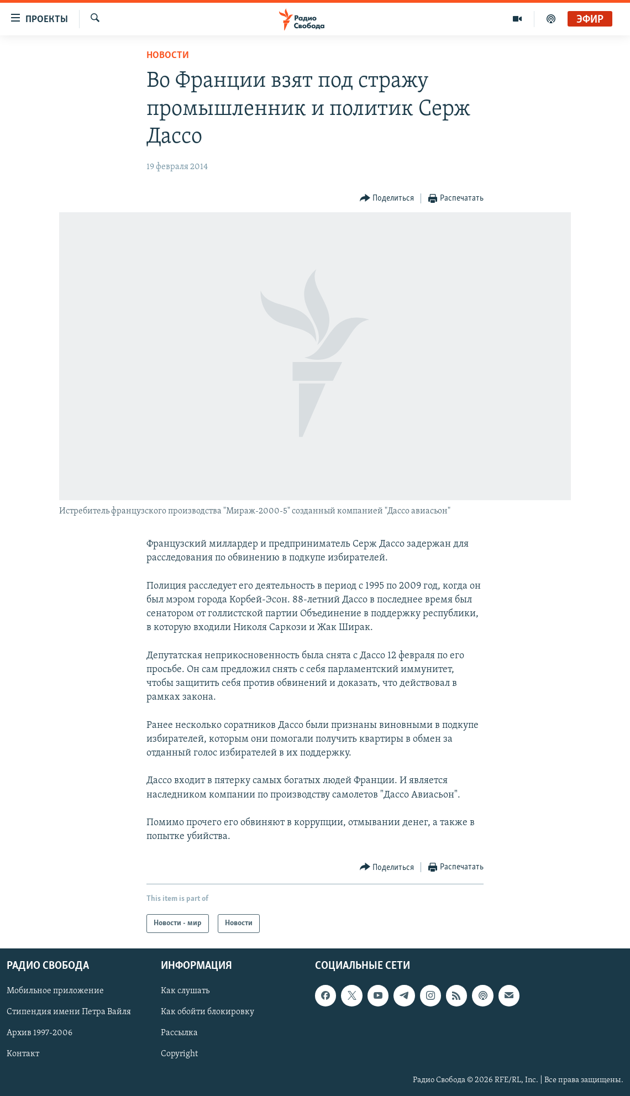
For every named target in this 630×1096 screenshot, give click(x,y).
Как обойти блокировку (207, 1012)
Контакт (23, 1054)
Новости (167, 55)
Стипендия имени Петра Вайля (69, 1012)
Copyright (179, 1054)
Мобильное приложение (55, 991)
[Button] (387, 198)
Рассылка (179, 1033)
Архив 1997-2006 (39, 1033)
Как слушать (185, 991)
